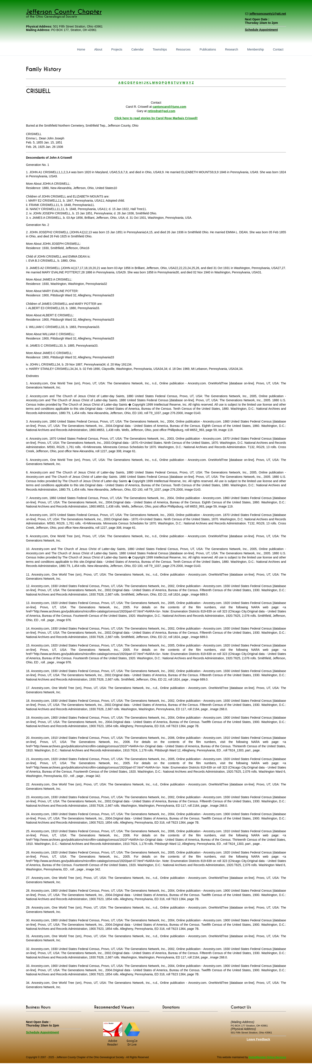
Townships (160, 49)
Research (231, 49)
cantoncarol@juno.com (169, 106)
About (98, 49)
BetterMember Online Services (267, 1058)
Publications (208, 49)
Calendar (137, 49)
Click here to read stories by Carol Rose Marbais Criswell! (156, 118)
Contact (278, 49)
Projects (116, 49)
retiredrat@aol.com (161, 111)
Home (81, 49)
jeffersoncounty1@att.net (268, 13)
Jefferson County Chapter (64, 12)
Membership (255, 49)
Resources (183, 49)
